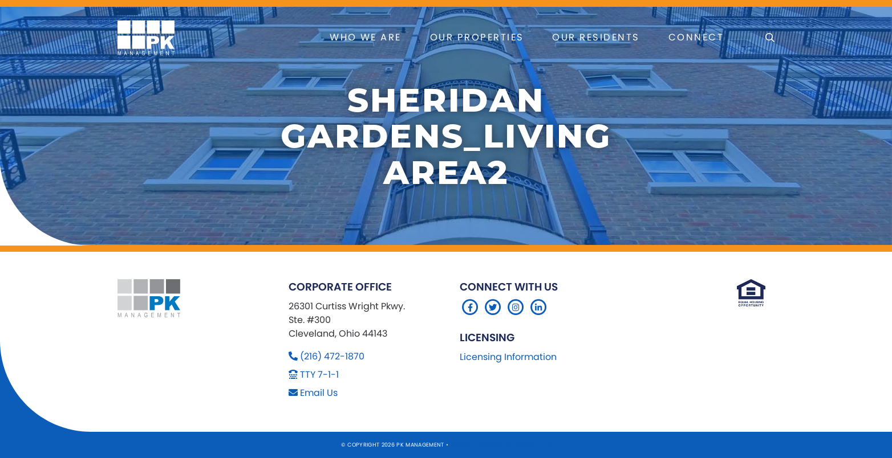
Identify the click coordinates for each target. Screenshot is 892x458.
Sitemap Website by (482, 444)
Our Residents (595, 37)
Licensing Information (508, 356)
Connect (696, 37)
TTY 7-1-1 (319, 374)
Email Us (319, 392)
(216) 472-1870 (332, 356)
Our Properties (477, 37)
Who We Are (366, 37)
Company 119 (533, 444)
